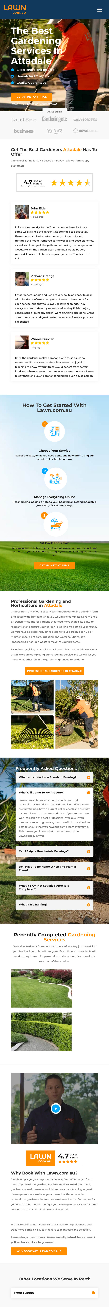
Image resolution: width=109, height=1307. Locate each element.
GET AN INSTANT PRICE (32, 96)
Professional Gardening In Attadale (54, 671)
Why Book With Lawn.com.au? (39, 1251)
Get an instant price (54, 565)
